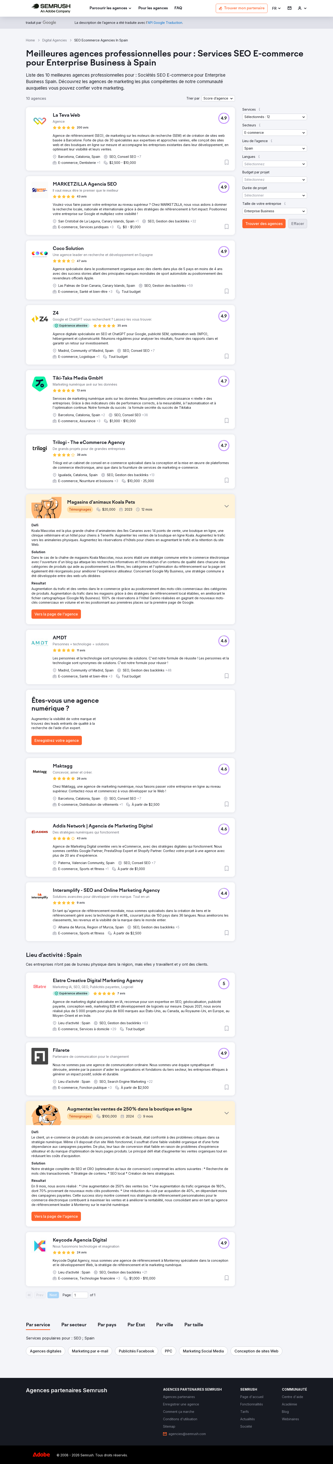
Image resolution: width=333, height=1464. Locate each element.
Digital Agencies (54, 40)
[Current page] (80, 1295)
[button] (276, 8)
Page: (67, 1295)
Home (30, 40)
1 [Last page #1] (94, 1295)
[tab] (38, 1325)
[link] (153, 8)
